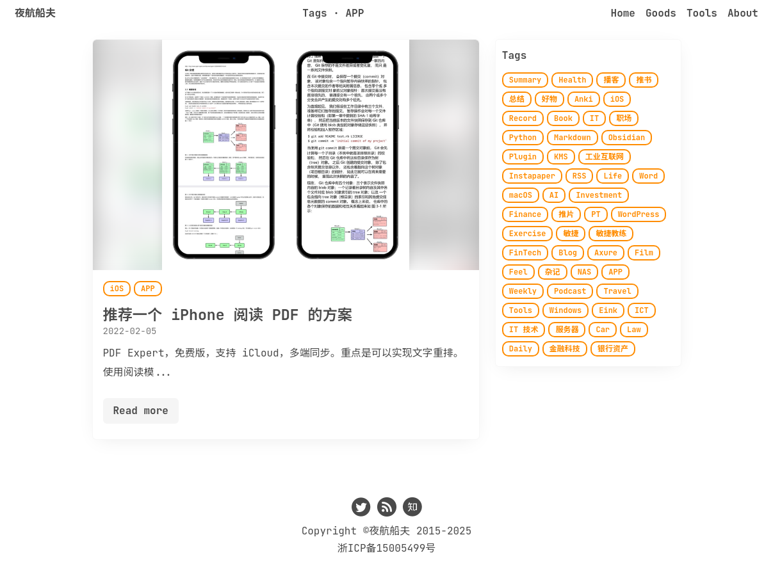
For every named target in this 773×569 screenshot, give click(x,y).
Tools (702, 13)
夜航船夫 (35, 13)
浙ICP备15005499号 (387, 548)
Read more (140, 410)
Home (623, 13)
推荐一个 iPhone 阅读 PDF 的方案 (228, 315)
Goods (661, 13)
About (743, 13)
